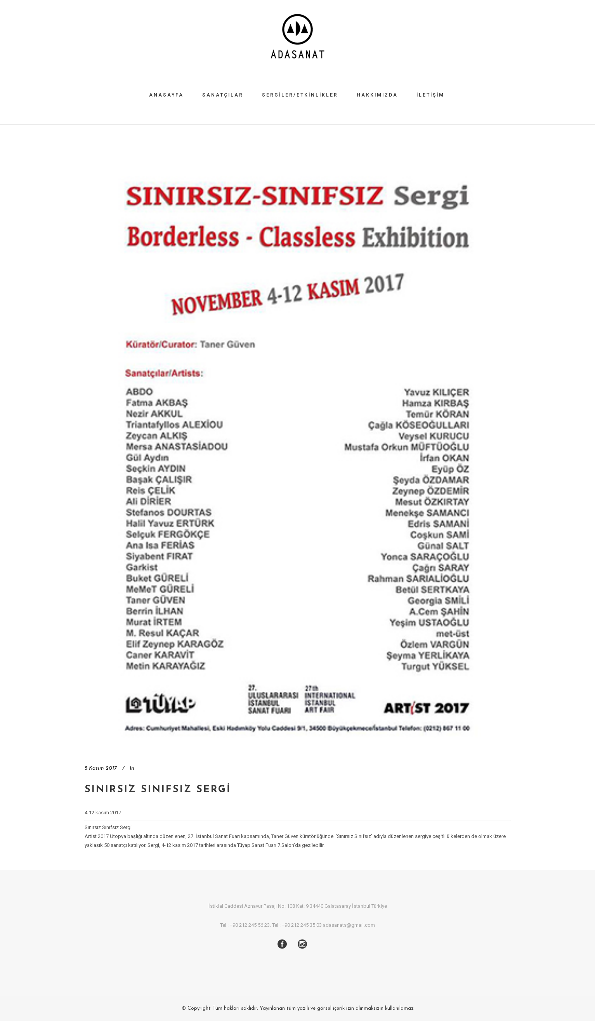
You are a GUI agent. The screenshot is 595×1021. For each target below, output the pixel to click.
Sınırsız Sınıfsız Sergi (158, 790)
